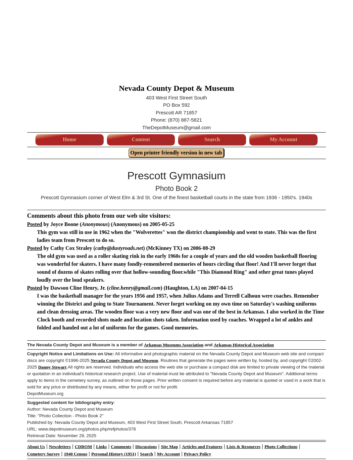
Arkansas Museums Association (173, 344)
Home (69, 139)
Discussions (146, 446)
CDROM (83, 446)
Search (212, 139)
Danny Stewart (52, 367)
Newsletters (60, 446)
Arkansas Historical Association (244, 344)
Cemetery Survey (43, 453)
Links (101, 446)
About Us (36, 446)
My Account (283, 139)
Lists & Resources (244, 446)
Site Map (169, 446)
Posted (34, 224)
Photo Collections (281, 446)
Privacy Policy (197, 453)
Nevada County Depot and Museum (124, 360)
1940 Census (75, 453)
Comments (121, 446)
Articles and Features (202, 446)
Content (141, 139)
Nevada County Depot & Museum (176, 88)
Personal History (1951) (113, 453)
